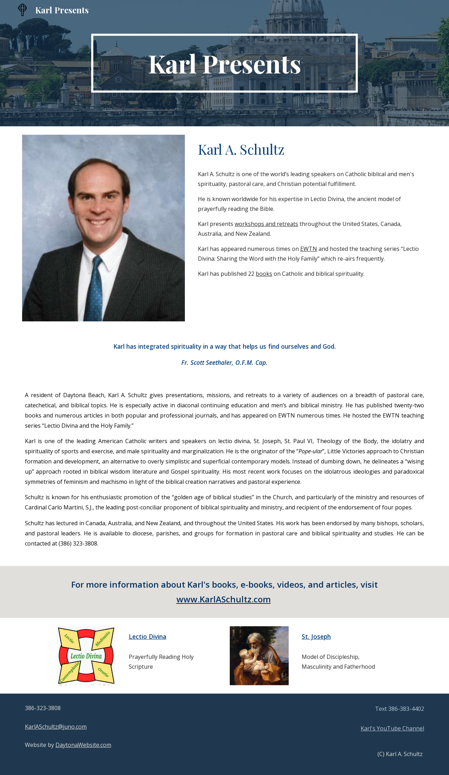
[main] (224, 63)
